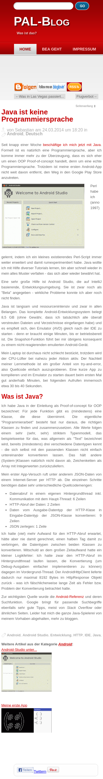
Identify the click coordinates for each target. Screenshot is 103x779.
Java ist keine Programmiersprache (37, 115)
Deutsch (34, 133)
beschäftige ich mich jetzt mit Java (72, 145)
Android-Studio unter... (26, 675)
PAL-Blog (41, 21)
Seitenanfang (84, 106)
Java (97, 635)
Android (15, 133)
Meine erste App (26, 730)
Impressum (84, 49)
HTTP (78, 635)
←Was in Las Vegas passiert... (39, 96)
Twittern (40, 771)
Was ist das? (27, 33)
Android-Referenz (70, 597)
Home (25, 49)
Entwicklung (60, 635)
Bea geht (52, 49)
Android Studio (35, 635)
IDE (88, 635)
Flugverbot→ (87, 96)
